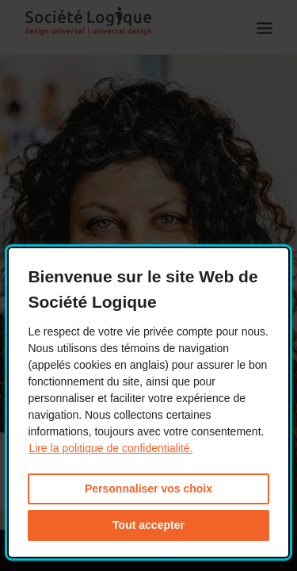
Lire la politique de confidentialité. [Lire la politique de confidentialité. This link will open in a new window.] (110, 448)
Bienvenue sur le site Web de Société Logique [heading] (142, 289)
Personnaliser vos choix (148, 488)
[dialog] (148, 402)
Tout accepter (148, 525)
